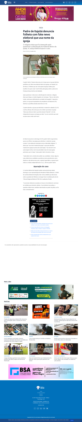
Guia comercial (41, 2)
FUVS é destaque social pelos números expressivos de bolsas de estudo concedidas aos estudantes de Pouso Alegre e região (16, 340)
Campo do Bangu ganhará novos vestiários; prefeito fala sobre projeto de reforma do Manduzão (15, 359)
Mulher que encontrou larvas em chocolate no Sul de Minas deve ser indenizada (65, 339)
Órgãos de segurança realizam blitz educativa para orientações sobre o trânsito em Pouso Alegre (15, 320)
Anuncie (41, 394)
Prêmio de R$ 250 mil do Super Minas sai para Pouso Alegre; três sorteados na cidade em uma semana (65, 359)
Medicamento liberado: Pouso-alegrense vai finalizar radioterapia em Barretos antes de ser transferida (65, 320)
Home (26, 2)
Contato (41, 395)
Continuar (72, 420)
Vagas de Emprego (49, 2)
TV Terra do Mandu (41, 392)
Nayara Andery (26, 51)
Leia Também (34, 221)
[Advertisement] (41, 128)
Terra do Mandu (52, 417)
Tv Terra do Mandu (32, 2)
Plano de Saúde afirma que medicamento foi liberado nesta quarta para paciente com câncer (40, 359)
